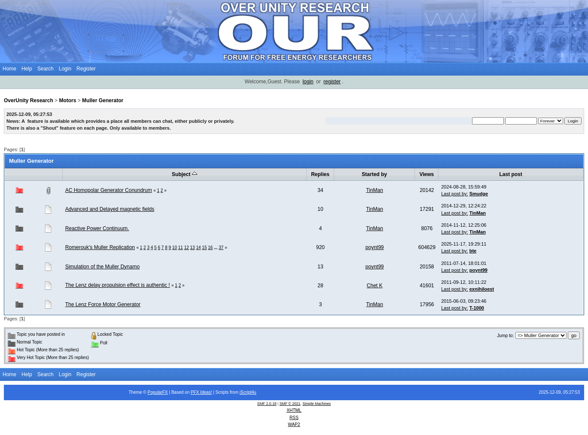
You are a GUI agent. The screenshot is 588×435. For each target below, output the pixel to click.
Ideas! (206, 392)
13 (192, 247)
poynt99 (375, 247)
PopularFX (158, 392)
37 (221, 247)
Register (86, 69)
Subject (184, 174)
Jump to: (505, 335)
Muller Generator (102, 100)
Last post (510, 174)
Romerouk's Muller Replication (100, 247)
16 (210, 247)
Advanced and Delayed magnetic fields (109, 209)
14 (198, 247)
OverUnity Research (28, 100)
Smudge (478, 193)
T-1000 (476, 307)
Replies (320, 174)
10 (174, 247)
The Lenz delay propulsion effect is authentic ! (117, 285)
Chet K (375, 286)
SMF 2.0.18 (267, 404)
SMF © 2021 (290, 404)
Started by (374, 174)
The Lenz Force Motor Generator (102, 304)
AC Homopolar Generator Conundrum (108, 190)
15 (204, 247)
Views (426, 174)
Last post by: (454, 193)
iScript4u (248, 392)
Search (45, 69)
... (216, 247)
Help (26, 69)
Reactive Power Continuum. (97, 228)
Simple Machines (316, 404)
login (307, 82)
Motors (67, 100)
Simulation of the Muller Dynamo (102, 267)
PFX (195, 392)
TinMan (374, 190)
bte (473, 250)
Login (65, 69)
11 (180, 247)
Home (9, 69)
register (332, 82)
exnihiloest (481, 289)
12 (186, 247)
